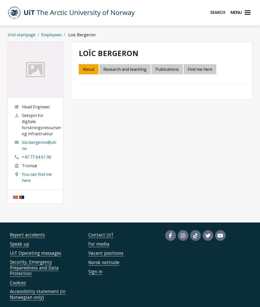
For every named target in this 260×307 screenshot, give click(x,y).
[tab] (167, 69)
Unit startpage (22, 35)
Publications (167, 69)
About (88, 69)
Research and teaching (125, 69)
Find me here (200, 69)
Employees (51, 35)
